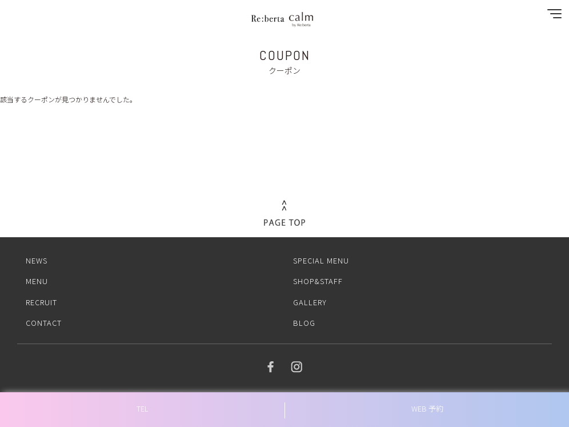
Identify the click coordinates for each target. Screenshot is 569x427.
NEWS (36, 260)
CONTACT (44, 322)
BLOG (304, 322)
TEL (143, 408)
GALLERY (310, 302)
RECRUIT (41, 302)
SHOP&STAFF (318, 281)
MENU (37, 281)
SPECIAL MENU (321, 260)
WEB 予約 (427, 408)
